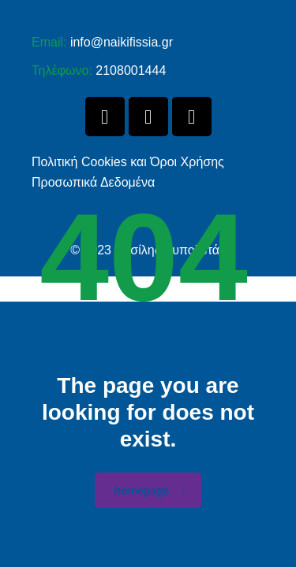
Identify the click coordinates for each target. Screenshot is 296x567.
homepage (150, 490)
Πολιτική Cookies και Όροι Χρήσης (128, 162)
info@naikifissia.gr (121, 42)
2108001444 (131, 70)
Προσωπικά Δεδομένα (93, 182)
